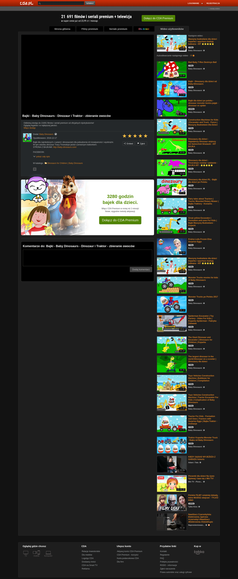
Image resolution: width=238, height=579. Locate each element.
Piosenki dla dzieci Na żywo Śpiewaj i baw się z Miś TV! (201, 477)
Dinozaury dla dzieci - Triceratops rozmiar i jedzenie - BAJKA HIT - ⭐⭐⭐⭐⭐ (202, 163)
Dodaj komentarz (141, 269)
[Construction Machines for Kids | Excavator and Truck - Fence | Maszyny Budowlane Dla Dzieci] (171, 127)
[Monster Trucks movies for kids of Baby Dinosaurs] (171, 284)
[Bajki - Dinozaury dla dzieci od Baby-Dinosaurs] (171, 88)
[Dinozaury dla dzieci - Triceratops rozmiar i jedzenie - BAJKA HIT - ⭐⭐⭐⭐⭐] (171, 167)
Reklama (86, 569)
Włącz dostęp (30, 128)
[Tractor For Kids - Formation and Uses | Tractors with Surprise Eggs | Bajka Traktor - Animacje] (171, 423)
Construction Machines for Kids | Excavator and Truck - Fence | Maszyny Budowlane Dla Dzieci (203, 122)
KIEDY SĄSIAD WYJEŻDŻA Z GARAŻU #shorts (202, 458)
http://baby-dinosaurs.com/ (64, 147)
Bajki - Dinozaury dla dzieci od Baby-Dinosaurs (202, 82)
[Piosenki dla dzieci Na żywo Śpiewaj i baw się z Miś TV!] (171, 483)
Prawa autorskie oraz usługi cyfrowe (176, 572)
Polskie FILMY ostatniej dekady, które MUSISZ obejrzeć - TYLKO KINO (203, 497)
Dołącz (158, 18)
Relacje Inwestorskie (91, 551)
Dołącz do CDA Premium (120, 220)
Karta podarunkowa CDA (128, 558)
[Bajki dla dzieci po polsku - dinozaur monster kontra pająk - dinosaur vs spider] (171, 107)
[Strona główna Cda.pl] (27, 3)
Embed (128, 144)
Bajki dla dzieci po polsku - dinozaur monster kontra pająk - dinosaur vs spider (203, 103)
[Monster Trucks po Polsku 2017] (171, 304)
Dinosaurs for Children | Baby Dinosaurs (65, 163)
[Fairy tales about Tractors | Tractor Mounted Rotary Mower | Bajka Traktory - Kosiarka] (171, 206)
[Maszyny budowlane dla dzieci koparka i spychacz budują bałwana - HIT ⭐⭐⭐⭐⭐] (171, 43)
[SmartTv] (39, 558)
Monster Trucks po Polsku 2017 (203, 297)
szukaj (90, 3)
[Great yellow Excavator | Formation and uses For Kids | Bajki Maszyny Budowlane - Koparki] (171, 225)
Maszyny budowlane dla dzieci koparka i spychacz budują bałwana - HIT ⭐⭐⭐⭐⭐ (202, 41)
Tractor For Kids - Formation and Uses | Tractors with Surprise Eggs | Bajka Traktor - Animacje (202, 420)
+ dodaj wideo (214, 9)
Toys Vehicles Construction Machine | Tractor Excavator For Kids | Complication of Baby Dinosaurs (203, 399)
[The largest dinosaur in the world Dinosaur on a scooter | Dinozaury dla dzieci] (171, 363)
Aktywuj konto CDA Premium (129, 551)
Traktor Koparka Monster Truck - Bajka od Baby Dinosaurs (203, 438)
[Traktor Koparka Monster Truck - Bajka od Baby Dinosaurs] (171, 444)
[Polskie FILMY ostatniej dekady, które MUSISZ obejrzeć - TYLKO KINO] (171, 502)
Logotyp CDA (88, 558)
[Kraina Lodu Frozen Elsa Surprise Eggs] (171, 246)
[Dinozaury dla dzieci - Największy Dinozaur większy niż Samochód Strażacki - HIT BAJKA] (171, 146)
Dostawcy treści (89, 562)
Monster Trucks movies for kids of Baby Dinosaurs (203, 278)
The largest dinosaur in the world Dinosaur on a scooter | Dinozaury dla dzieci (202, 359)
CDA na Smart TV (90, 565)
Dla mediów (87, 555)
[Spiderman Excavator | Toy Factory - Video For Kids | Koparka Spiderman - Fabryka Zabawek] (171, 323)
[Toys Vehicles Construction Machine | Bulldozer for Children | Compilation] (171, 383)
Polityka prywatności (169, 562)
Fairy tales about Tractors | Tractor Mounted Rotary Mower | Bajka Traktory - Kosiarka (203, 201)
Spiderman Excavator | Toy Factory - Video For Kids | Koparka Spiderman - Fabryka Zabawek (202, 320)
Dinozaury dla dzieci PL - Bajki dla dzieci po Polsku (202, 180)
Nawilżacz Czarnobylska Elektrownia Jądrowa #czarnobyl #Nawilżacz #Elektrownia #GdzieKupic (200, 518)
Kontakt (163, 551)
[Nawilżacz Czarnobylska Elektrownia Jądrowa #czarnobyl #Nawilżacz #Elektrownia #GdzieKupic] (171, 521)
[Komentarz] (87, 258)
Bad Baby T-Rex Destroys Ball (202, 62)
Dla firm (120, 562)
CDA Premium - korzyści (127, 555)
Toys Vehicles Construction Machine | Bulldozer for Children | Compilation (201, 378)
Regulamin (164, 555)
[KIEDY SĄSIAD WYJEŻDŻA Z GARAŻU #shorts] (171, 464)
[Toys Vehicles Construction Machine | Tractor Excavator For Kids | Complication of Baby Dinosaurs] (171, 402)
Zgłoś (141, 144)
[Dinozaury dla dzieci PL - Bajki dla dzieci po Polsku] (171, 186)
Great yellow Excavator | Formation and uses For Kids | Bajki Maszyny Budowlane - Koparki (202, 222)
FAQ (162, 558)
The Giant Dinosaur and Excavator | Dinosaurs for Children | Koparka (200, 339)
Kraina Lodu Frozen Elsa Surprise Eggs (200, 240)
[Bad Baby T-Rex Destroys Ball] (171, 69)
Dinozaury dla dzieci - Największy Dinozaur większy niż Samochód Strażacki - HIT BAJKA (202, 143)
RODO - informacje (168, 565)
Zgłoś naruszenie (167, 569)
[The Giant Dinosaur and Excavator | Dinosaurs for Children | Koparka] (171, 344)
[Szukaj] (61, 3)
